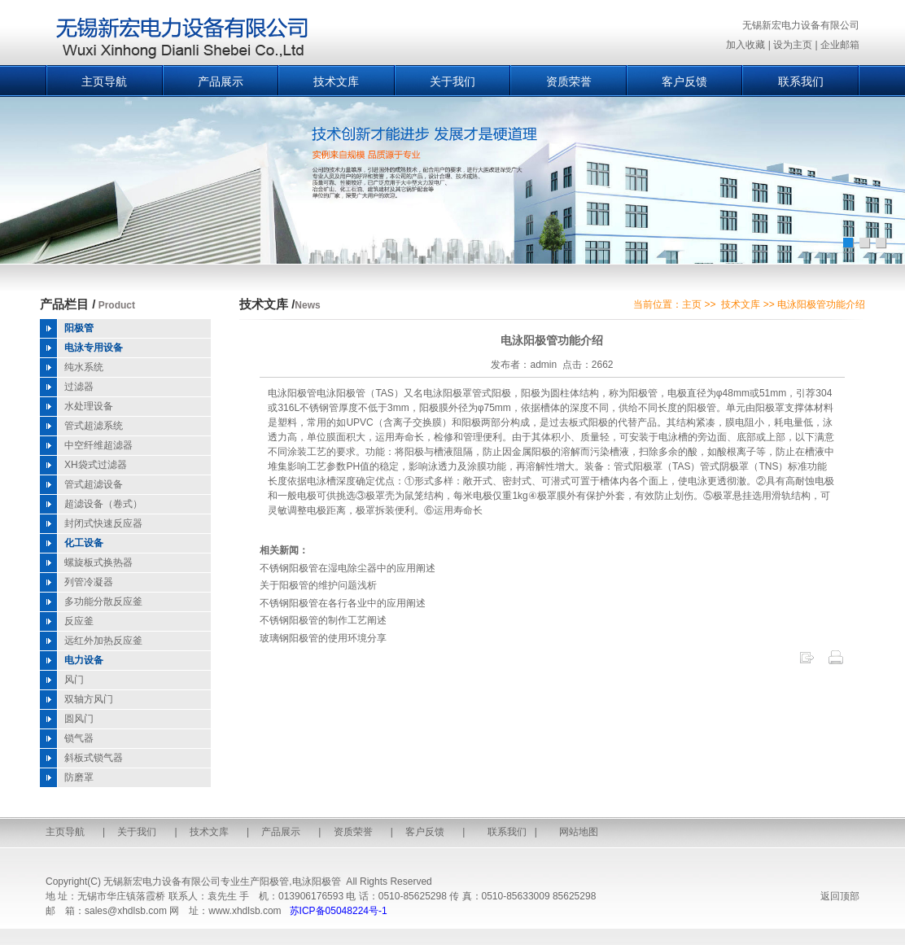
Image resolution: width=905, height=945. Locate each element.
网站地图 (578, 832)
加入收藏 (745, 44)
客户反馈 (684, 81)
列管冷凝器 (88, 582)
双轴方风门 (88, 699)
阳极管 (274, 881)
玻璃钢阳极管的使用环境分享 (323, 638)
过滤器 (79, 386)
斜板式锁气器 (93, 757)
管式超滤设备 (93, 484)
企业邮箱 (839, 44)
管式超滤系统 (93, 425)
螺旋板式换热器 (98, 562)
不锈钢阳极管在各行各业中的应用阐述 (343, 603)
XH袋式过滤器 (95, 464)
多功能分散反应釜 (103, 601)
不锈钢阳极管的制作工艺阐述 (323, 620)
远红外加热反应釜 (103, 640)
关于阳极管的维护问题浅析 (318, 585)
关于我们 (452, 81)
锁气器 (79, 738)
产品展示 (220, 81)
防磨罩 (79, 777)
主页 (692, 304)
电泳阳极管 (316, 881)
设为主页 (792, 44)
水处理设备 (88, 406)
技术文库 (336, 81)
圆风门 (79, 718)
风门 (74, 679)
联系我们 (801, 81)
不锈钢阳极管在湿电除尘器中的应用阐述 (347, 568)
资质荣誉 (569, 81)
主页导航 (104, 81)
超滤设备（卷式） (103, 504)
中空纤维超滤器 (98, 445)
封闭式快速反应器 (103, 523)
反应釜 (79, 621)
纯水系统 (83, 367)
